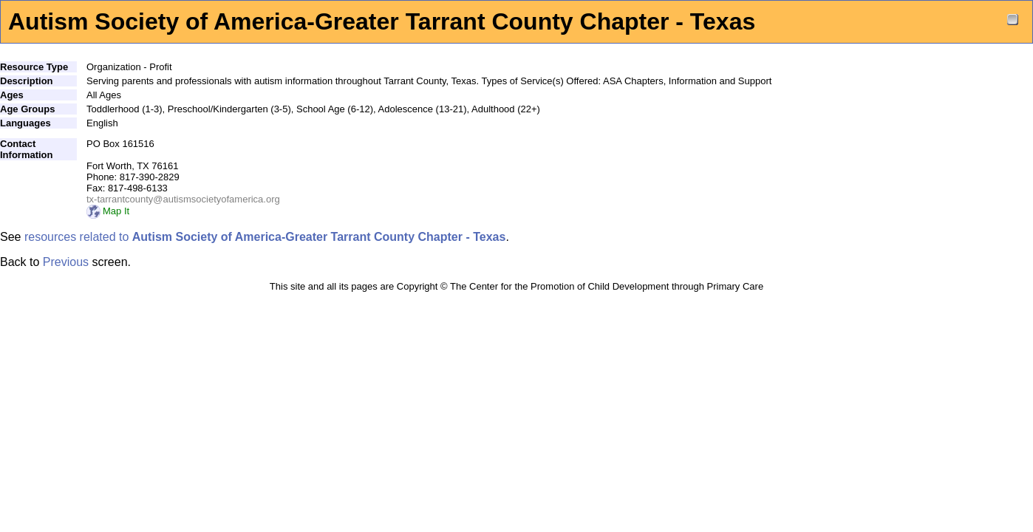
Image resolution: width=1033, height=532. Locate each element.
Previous (66, 262)
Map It (107, 210)
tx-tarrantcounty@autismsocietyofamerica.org (183, 199)
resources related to (264, 237)
